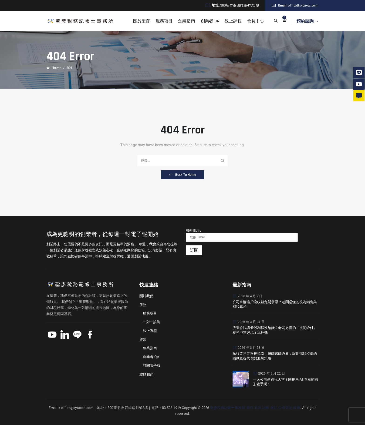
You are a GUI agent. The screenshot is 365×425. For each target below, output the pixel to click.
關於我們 (146, 296)
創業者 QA (210, 21)
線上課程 (233, 21)
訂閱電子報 (152, 366)
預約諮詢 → (308, 21)
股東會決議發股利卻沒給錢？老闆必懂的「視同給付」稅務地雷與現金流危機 (275, 330)
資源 (142, 340)
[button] (182, 174)
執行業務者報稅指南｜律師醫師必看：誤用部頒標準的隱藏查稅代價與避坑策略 (275, 356)
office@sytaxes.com (303, 5)
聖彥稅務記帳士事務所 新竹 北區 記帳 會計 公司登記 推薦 (255, 408)
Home (53, 68)
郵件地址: (242, 235)
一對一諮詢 (152, 322)
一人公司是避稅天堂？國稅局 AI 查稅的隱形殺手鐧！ (285, 381)
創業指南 (186, 21)
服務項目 (164, 21)
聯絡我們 (146, 374)
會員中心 (255, 21)
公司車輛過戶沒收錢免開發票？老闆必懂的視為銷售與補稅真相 (275, 304)
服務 (142, 305)
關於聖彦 (141, 21)
